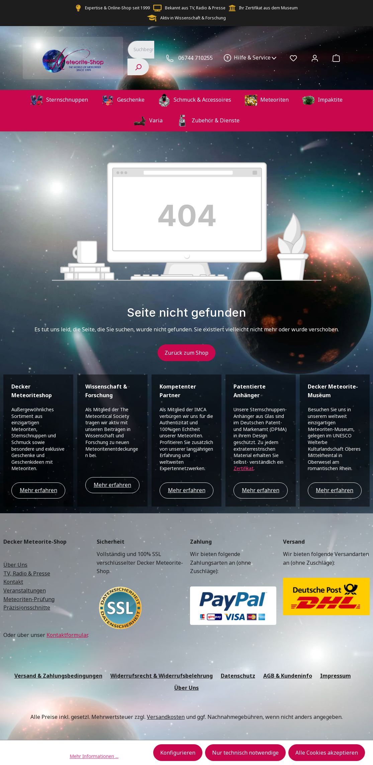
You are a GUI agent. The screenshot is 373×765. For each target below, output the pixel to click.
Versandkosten (166, 717)
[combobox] (141, 49)
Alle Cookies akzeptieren (326, 752)
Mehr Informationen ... (94, 756)
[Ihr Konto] (314, 57)
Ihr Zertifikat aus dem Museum (268, 8)
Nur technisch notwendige (245, 752)
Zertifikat (244, 468)
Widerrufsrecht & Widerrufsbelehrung (161, 675)
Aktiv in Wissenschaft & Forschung (193, 18)
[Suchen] (138, 67)
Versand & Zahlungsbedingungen (58, 675)
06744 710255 (195, 58)
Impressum (335, 675)
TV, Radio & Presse (26, 573)
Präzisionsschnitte (26, 607)
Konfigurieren (177, 752)
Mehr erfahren (38, 490)
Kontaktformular (67, 635)
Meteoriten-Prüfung (29, 599)
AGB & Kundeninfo (287, 675)
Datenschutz (238, 675)
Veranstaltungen (24, 590)
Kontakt (13, 581)
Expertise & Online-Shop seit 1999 (117, 8)
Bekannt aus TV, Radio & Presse (195, 8)
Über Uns (15, 564)
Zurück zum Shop (186, 352)
